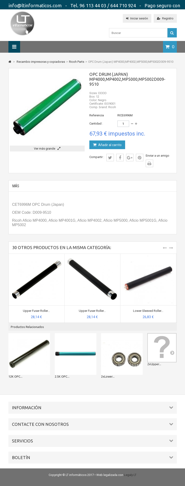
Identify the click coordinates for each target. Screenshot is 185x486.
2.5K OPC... (62, 376)
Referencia (96, 115)
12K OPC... (15, 376)
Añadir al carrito (110, 145)
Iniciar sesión (137, 18)
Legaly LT (130, 475)
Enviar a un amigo (157, 155)
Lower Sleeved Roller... (148, 311)
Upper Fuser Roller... (36, 311)
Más (15, 186)
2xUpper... (154, 364)
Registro (165, 18)
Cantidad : (96, 123)
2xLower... (108, 376)
